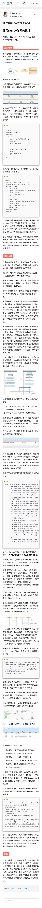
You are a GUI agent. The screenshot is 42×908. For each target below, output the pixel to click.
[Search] (24, 3)
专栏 (16, 3)
